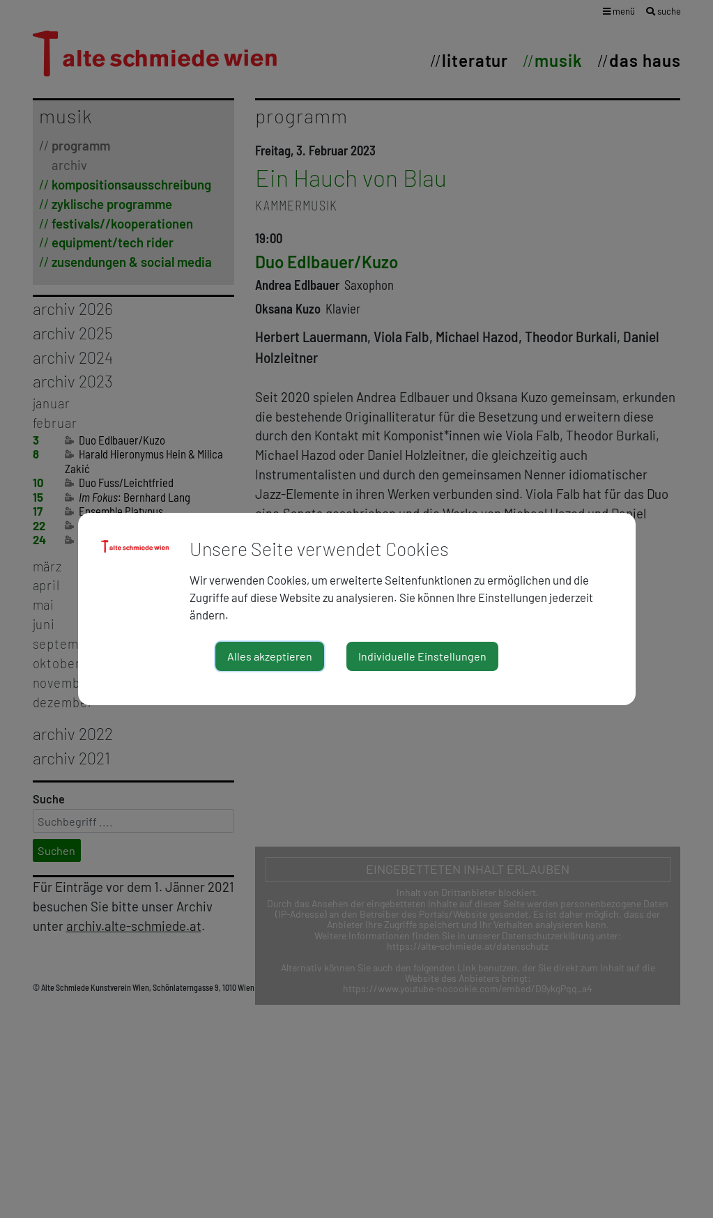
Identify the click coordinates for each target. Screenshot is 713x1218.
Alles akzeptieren (269, 656)
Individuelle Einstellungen (422, 656)
